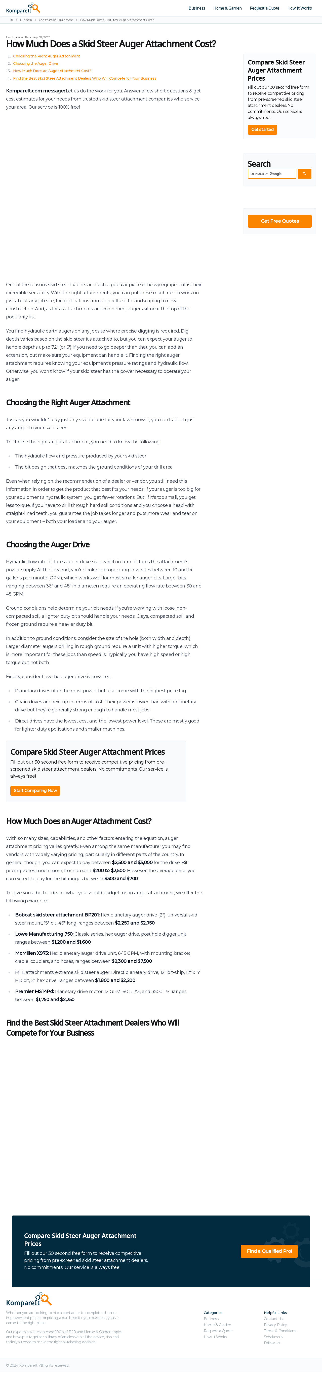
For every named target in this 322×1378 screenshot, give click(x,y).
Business (197, 8)
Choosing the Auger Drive (35, 63)
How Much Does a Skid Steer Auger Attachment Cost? (117, 20)
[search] (272, 174)
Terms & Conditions (280, 1331)
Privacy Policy (275, 1325)
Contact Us (273, 1319)
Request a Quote (264, 8)
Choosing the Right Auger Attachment (46, 56)
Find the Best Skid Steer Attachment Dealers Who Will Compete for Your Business (84, 78)
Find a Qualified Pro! (269, 1251)
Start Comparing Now (35, 790)
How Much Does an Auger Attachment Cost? (52, 71)
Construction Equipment (56, 20)
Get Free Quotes (280, 221)
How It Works (300, 8)
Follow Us (272, 1343)
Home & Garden (227, 8)
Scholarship (273, 1337)
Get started (262, 129)
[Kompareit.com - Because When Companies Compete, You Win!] (58, 8)
